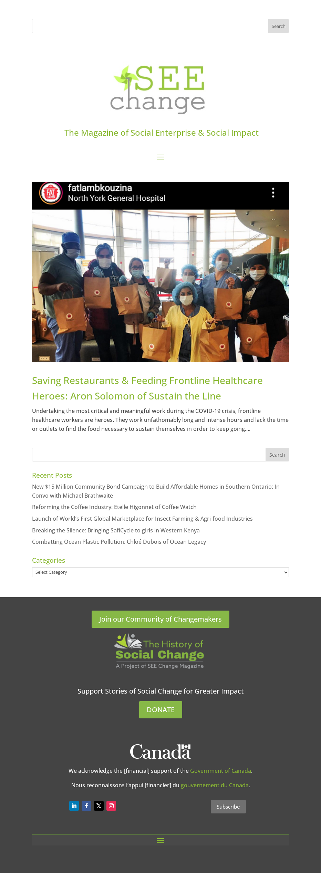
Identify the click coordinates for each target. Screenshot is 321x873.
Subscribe (228, 806)
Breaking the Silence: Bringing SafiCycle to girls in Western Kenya (116, 530)
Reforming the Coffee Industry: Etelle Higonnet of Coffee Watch (114, 507)
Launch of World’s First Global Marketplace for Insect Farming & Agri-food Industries (142, 518)
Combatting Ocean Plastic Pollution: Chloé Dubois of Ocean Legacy (119, 541)
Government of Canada (220, 771)
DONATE (161, 709)
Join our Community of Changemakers (160, 619)
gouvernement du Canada (215, 785)
